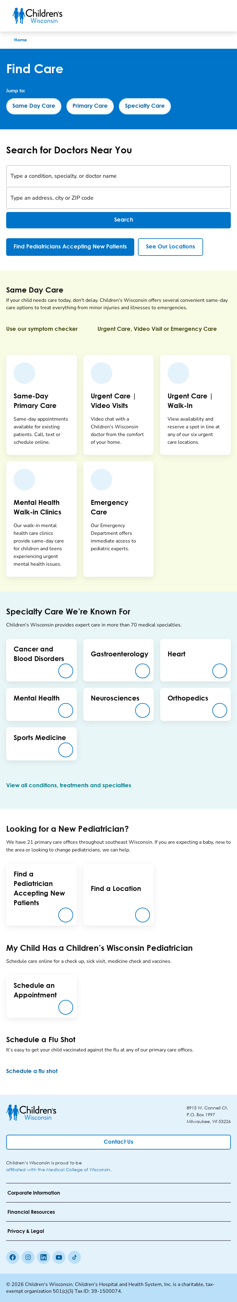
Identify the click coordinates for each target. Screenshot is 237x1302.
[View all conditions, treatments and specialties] (73, 786)
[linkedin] (43, 1257)
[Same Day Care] (33, 106)
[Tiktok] (74, 1257)
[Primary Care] (90, 106)
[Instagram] (28, 1257)
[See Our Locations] (170, 247)
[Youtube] (58, 1257)
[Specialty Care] (145, 106)
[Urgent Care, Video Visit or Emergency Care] (162, 329)
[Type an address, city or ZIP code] (118, 197)
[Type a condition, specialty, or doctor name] (118, 176)
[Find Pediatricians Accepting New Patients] (70, 247)
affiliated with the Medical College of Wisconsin (58, 1169)
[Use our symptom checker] (47, 329)
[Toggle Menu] (217, 15)
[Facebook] (12, 1257)
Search (118, 220)
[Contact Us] (118, 1142)
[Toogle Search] (201, 15)
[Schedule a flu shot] (36, 1071)
